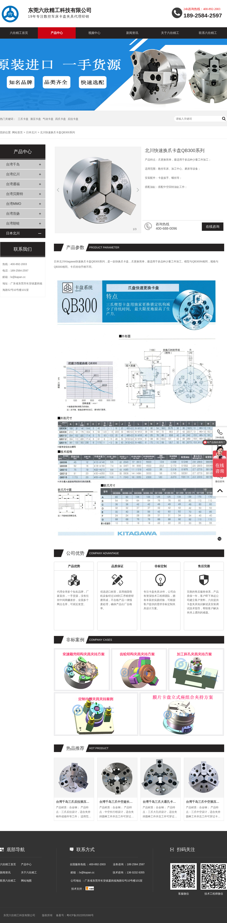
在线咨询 (212, 227)
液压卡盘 (35, 118)
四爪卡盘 (60, 118)
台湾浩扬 (13, 213)
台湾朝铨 (13, 223)
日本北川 (31, 132)
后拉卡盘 (73, 118)
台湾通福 (13, 184)
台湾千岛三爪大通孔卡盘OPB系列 (161, 801)
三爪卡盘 (23, 118)
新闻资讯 (132, 32)
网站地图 (26, 880)
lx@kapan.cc (18, 277)
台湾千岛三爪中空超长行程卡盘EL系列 (117, 801)
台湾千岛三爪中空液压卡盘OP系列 (204, 801)
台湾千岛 (13, 164)
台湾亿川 (13, 174)
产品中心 (57, 32)
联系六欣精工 (208, 32)
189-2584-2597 (19, 270)
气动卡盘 (48, 118)
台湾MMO (13, 204)
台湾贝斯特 (14, 194)
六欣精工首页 (19, 32)
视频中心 (94, 32)
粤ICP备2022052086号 (80, 915)
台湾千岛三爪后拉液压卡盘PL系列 (74, 801)
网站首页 (17, 132)
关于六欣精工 (170, 32)
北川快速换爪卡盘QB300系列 (57, 132)
